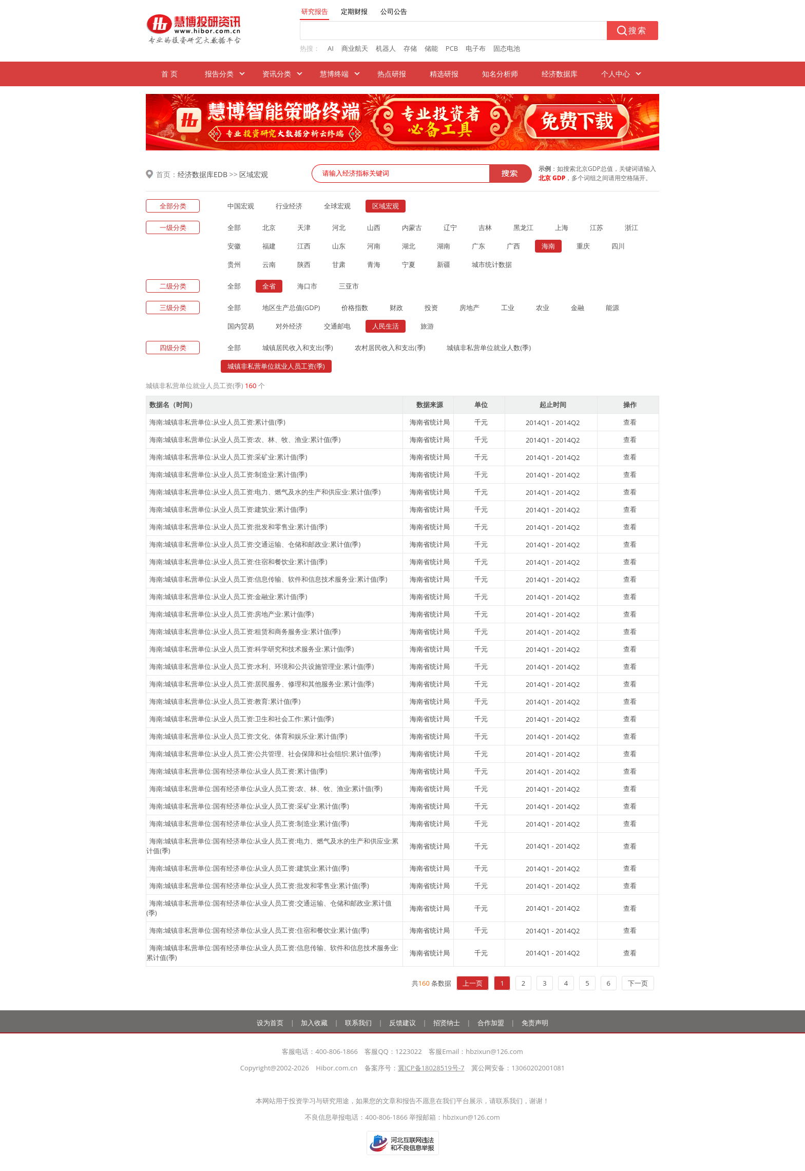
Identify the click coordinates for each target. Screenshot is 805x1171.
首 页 (169, 74)
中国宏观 (240, 205)
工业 (507, 307)
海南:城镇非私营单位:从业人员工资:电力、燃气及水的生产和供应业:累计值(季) (264, 491)
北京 (269, 227)
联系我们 (358, 1022)
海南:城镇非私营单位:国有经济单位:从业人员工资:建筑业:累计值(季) (249, 868)
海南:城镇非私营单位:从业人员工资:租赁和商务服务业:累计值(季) (244, 631)
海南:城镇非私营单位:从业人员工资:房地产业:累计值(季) (231, 614)
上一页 (473, 983)
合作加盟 (490, 1022)
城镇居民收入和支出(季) (297, 347)
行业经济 (289, 205)
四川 (618, 246)
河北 (339, 227)
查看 (630, 422)
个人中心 (615, 74)
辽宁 (450, 227)
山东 (339, 246)
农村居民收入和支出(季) (390, 347)
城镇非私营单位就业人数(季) (489, 347)
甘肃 (339, 264)
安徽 (234, 246)
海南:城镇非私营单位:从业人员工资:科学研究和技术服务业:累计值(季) (251, 649)
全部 (234, 227)
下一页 (638, 983)
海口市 (307, 286)
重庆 (583, 246)
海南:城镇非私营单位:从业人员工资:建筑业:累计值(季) (228, 509)
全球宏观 (337, 205)
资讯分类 (276, 74)
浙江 (631, 227)
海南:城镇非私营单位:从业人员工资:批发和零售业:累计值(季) (238, 526)
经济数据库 (560, 74)
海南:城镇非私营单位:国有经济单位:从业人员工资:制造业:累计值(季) (249, 823)
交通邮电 (337, 326)
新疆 (443, 264)
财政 (396, 307)
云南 (269, 264)
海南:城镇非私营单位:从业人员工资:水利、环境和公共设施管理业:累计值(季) (261, 666)
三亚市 (349, 286)
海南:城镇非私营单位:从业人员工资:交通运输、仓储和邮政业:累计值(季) (254, 544)
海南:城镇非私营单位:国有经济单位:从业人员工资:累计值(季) (238, 771)
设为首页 (270, 1022)
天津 (304, 227)
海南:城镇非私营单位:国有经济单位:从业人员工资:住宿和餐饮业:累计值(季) (259, 930)
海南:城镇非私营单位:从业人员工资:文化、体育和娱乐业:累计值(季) (248, 736)
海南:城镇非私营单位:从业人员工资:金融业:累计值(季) (228, 596)
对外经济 (289, 326)
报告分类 (219, 74)
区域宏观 (253, 174)
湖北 (408, 246)
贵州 (234, 264)
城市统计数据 (492, 264)
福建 (269, 246)
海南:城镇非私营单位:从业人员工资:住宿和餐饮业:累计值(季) (238, 561)
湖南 (443, 246)
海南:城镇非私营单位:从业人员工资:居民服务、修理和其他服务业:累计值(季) (261, 683)
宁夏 (408, 264)
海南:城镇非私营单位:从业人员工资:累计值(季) (217, 422)
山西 (373, 227)
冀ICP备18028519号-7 (431, 1067)
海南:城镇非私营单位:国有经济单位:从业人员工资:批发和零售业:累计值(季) (259, 885)
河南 (373, 246)
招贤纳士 (446, 1022)
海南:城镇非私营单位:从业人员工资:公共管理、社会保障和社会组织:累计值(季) (264, 753)
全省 (269, 286)
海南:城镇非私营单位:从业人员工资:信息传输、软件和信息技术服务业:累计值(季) (268, 579)
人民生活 (385, 326)
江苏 (596, 227)
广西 (513, 246)
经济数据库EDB (202, 174)
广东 (478, 246)
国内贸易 (240, 326)
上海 (561, 227)
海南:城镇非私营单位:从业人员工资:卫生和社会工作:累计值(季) (241, 718)
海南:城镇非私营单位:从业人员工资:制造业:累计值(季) (228, 474)
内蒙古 (412, 227)
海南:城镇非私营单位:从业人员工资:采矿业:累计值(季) (228, 457)
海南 (548, 246)
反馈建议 (402, 1022)
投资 (431, 307)
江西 (304, 246)
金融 (577, 307)
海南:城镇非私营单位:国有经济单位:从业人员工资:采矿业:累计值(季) (249, 806)
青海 (373, 264)
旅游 (427, 326)
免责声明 (535, 1022)
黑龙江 (523, 227)
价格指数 (354, 307)
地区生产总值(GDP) (291, 307)
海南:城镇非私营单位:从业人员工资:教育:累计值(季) (224, 701)
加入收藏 (314, 1022)
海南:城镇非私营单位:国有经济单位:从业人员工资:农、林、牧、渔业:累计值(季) (265, 788)
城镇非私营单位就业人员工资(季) (276, 366)
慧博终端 (334, 74)
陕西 (304, 264)
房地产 (469, 307)
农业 (542, 307)
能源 (612, 307)
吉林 (485, 227)
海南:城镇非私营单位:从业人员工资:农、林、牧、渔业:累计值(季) (244, 439)
